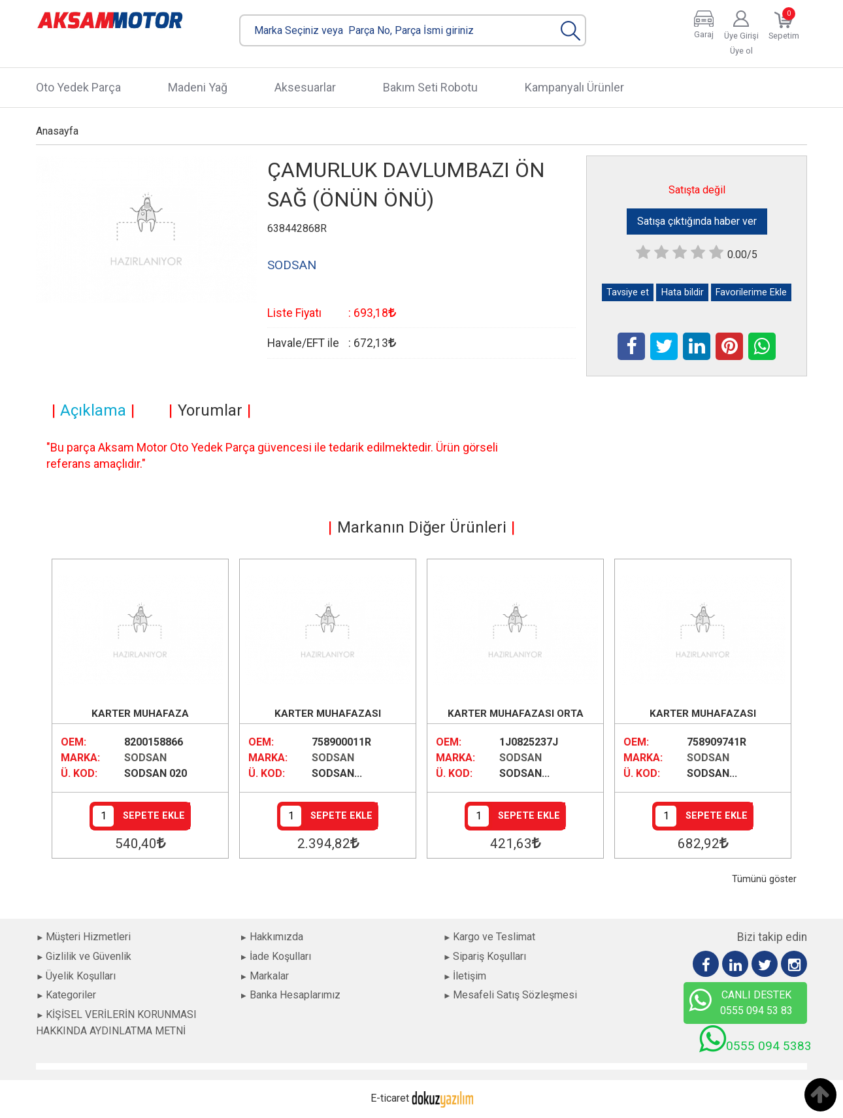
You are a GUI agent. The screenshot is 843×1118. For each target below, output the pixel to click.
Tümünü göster (764, 879)
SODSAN (145, 757)
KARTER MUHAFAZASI (327, 713)
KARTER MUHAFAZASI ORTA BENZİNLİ (516, 715)
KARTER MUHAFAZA (140, 713)
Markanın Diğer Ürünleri (421, 527)
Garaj (704, 34)
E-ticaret (390, 1098)
